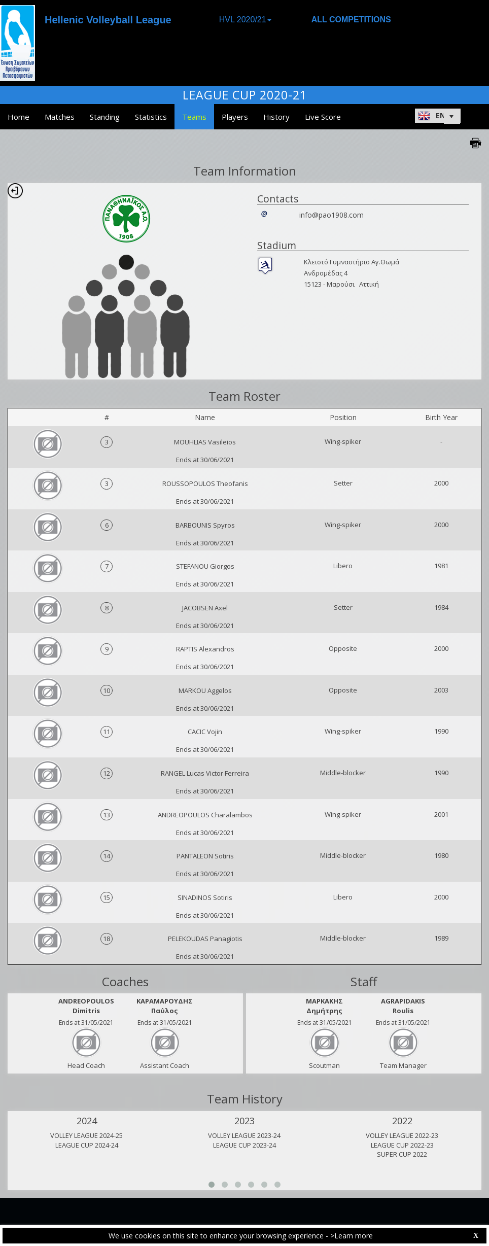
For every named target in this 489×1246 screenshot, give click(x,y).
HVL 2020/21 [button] (245, 19)
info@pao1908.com (331, 215)
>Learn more (351, 1235)
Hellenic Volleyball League (108, 19)
